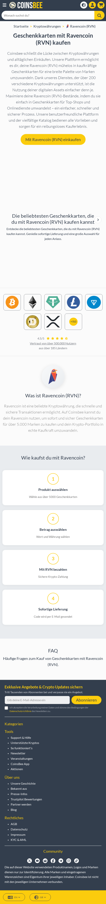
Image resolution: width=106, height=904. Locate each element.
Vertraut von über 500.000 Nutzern (53, 343)
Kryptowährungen (47, 26)
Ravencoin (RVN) (80, 26)
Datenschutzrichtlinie (20, 711)
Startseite (21, 26)
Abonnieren (86, 700)
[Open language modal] (83, 5)
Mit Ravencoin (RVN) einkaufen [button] (53, 139)
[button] (4, 5)
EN (14, 897)
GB (40, 897)
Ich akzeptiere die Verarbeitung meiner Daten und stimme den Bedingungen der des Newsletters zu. (49, 709)
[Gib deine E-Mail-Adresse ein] (37, 700)
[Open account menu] (92, 5)
